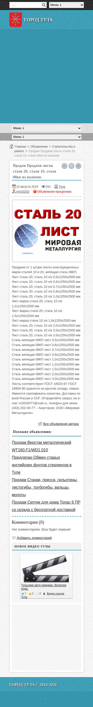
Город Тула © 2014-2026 (33, 685)
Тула (62, 186)
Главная (20, 146)
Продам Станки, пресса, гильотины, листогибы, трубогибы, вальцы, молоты (45, 487)
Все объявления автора (61, 424)
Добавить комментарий (34, 538)
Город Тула (38, 19)
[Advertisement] (46, 76)
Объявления (39, 146)
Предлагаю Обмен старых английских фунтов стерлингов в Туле (42, 464)
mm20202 (23, 191)
